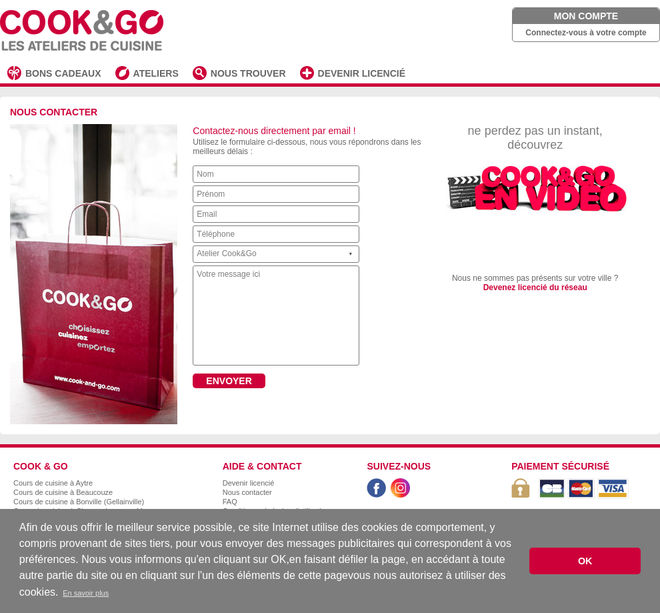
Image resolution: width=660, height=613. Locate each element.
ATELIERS (156, 73)
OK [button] (585, 561)
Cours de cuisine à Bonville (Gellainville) (78, 502)
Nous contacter (247, 492)
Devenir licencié (249, 483)
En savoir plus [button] (86, 593)
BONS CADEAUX (63, 73)
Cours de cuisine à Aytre (53, 483)
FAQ (230, 502)
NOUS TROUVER (248, 73)
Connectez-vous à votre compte (585, 32)
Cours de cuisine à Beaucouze (63, 492)
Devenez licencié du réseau (535, 287)
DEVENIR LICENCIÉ (361, 73)
